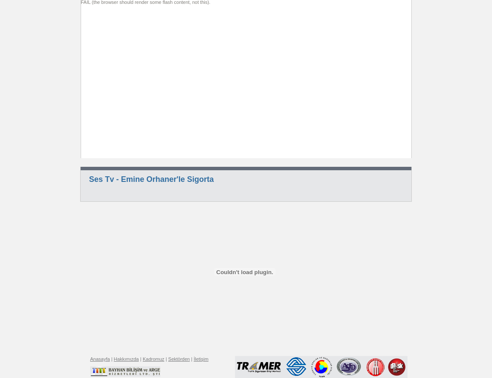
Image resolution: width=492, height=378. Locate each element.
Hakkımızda (126, 359)
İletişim (201, 359)
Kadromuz (153, 359)
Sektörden (179, 359)
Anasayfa (100, 359)
